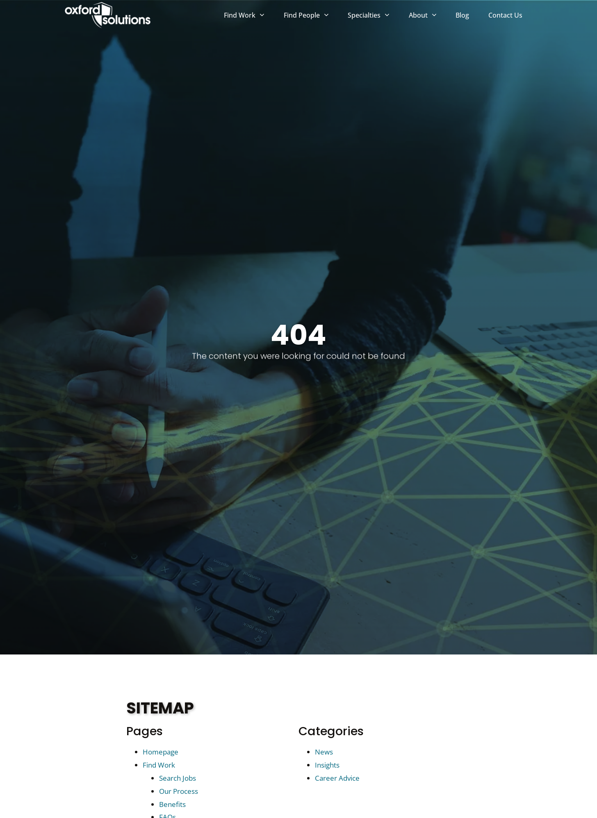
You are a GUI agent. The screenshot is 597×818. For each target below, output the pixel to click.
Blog (467, 17)
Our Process (178, 791)
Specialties (373, 16)
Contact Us (510, 17)
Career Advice (337, 778)
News (324, 752)
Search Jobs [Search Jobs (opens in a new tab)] (177, 778)
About (427, 16)
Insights (327, 765)
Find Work (249, 16)
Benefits (172, 804)
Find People (311, 16)
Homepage (160, 752)
